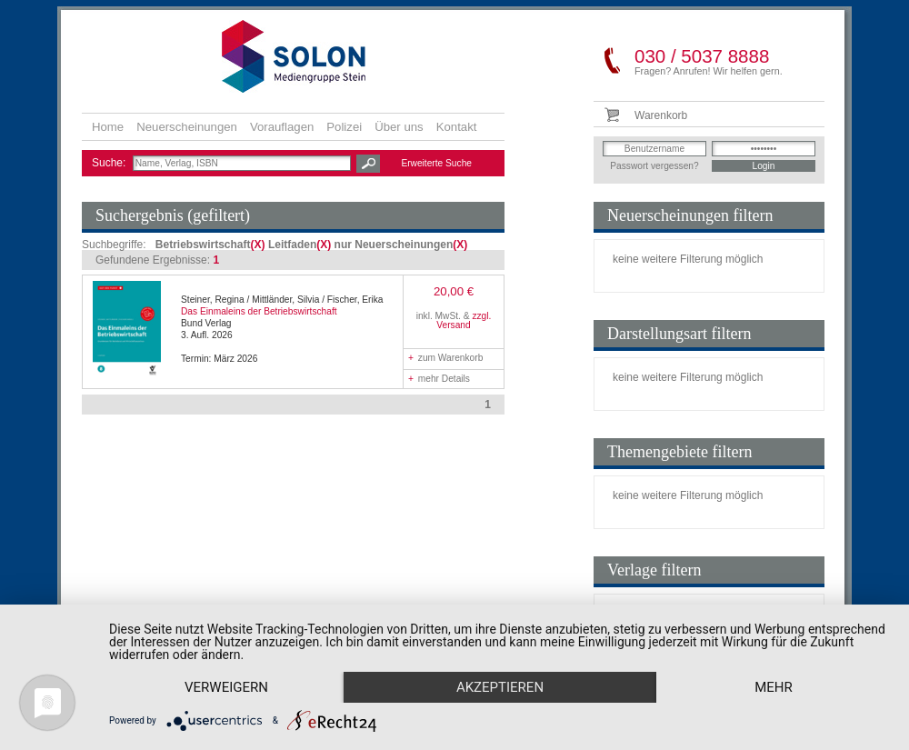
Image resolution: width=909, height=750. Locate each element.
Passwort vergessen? (654, 166)
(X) (258, 244)
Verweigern (226, 687)
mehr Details (439, 379)
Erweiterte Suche (436, 163)
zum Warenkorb (445, 358)
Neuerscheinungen (186, 127)
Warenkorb (660, 115)
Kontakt (456, 127)
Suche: (110, 162)
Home (108, 127)
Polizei (344, 127)
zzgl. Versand (463, 320)
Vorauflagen (282, 127)
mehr (773, 687)
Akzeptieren (500, 687)
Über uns (399, 127)
